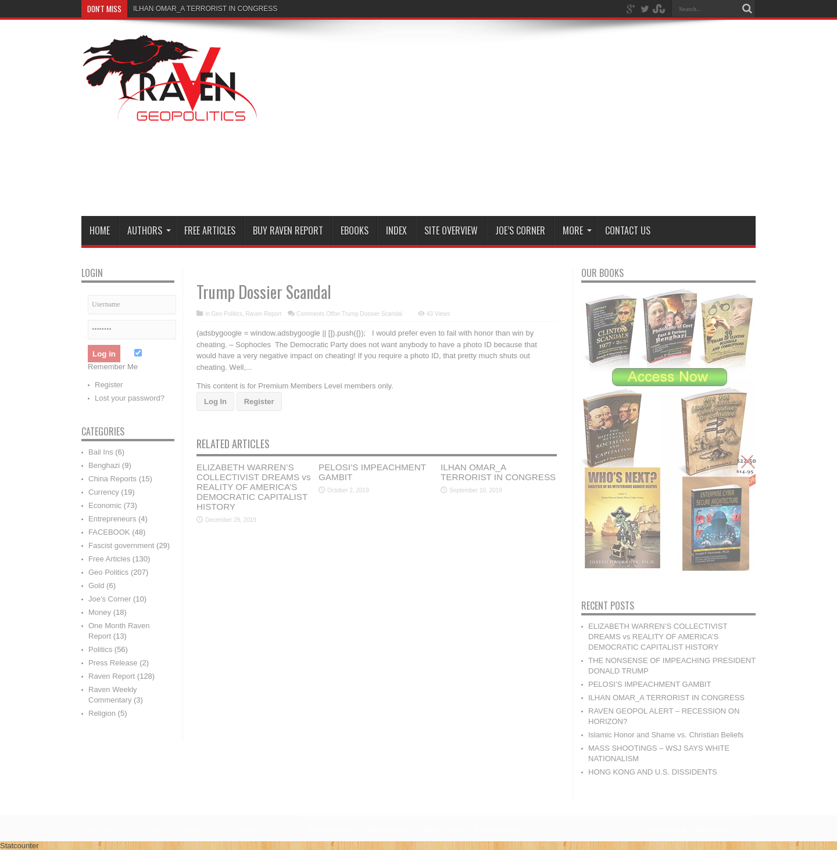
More (577, 230)
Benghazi (104, 465)
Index (396, 230)
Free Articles (209, 230)
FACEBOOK (109, 532)
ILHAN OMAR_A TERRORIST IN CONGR (198, 9)
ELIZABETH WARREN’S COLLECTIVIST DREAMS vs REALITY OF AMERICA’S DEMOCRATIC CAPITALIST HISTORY (253, 487)
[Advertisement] (544, 120)
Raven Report (263, 314)
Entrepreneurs (112, 518)
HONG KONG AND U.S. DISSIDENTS (652, 772)
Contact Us (627, 230)
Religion (102, 713)
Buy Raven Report (288, 230)
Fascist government (121, 545)
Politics (100, 649)
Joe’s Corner (520, 230)
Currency (103, 492)
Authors (149, 230)
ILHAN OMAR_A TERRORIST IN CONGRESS (498, 472)
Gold (96, 585)
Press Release (113, 662)
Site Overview (451, 230)
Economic (104, 505)
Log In (215, 401)
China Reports (112, 478)
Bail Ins (100, 452)
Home (100, 230)
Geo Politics (227, 314)
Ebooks (355, 230)
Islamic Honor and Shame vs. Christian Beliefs (665, 734)
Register (259, 401)
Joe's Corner (109, 599)
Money (99, 612)
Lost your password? (129, 398)
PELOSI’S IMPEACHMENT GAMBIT (649, 684)
